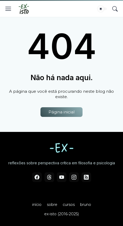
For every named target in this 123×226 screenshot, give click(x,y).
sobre (52, 204)
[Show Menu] (8, 8)
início (37, 204)
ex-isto (50, 214)
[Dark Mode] (102, 8)
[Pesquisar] (115, 8)
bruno (85, 204)
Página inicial (61, 111)
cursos (69, 204)
